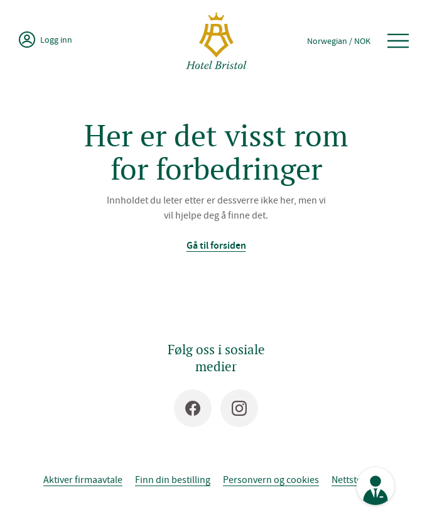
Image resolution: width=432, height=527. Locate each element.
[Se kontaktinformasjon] (375, 486)
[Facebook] (193, 408)
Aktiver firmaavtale (82, 479)
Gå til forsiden (216, 245)
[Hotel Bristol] (216, 40)
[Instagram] (239, 408)
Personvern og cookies (271, 479)
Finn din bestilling (172, 479)
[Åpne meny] (398, 41)
